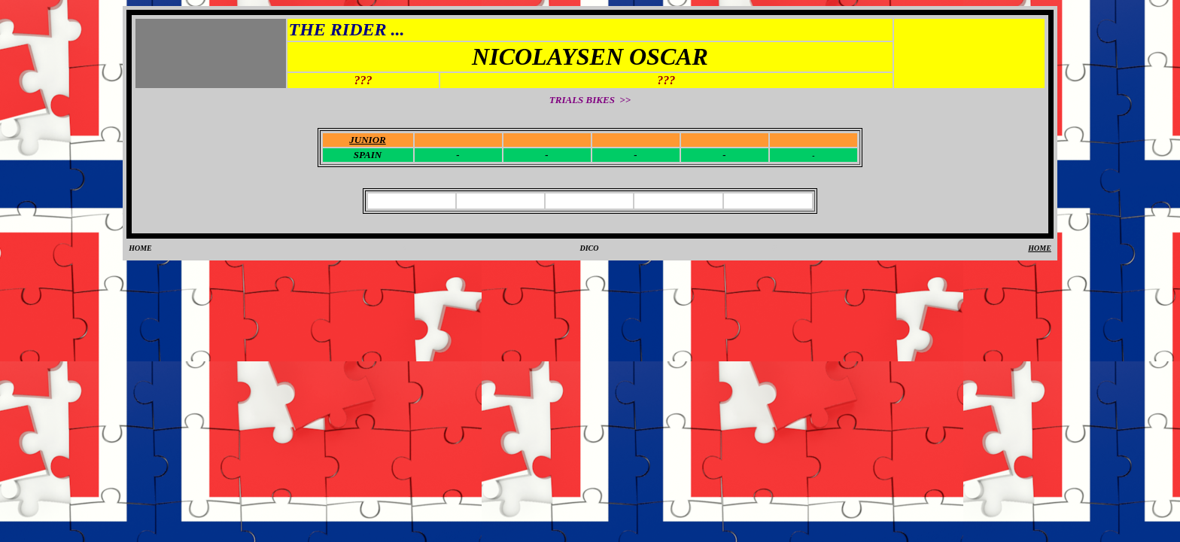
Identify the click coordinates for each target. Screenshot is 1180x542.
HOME (140, 248)
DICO (588, 248)
